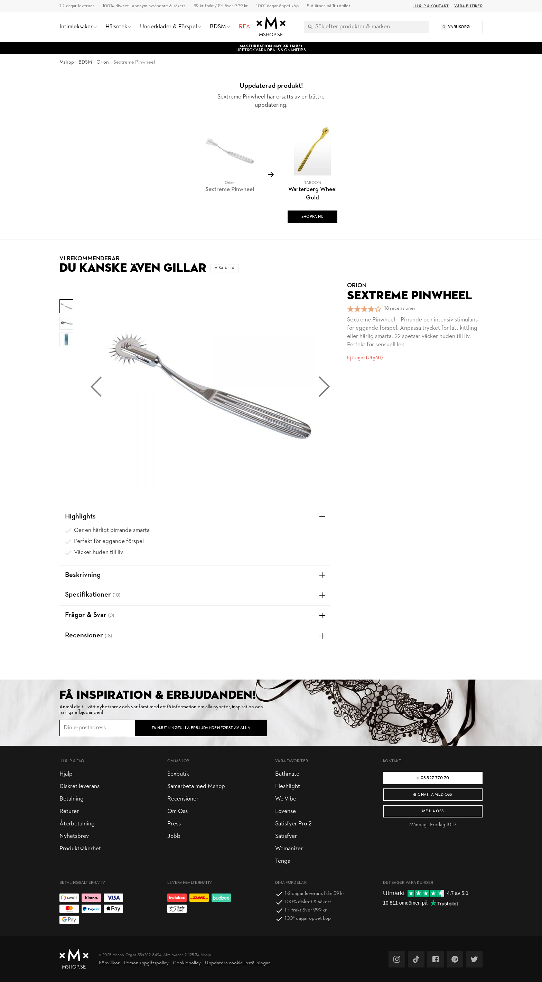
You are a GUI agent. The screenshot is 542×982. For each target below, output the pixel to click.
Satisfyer (286, 836)
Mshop (66, 62)
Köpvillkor (109, 963)
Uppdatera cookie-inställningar (237, 963)
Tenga (282, 861)
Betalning (71, 799)
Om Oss (177, 811)
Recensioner (182, 799)
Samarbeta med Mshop (196, 786)
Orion (102, 62)
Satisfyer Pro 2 (293, 824)
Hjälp (66, 774)
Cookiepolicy (187, 963)
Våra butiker (468, 6)
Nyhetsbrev (74, 836)
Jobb (173, 836)
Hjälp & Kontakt (431, 6)
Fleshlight (287, 786)
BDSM (85, 62)
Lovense (285, 811)
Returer (69, 811)
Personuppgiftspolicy (146, 963)
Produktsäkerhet (80, 849)
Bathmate (287, 774)
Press (174, 824)
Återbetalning (77, 824)
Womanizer (289, 849)
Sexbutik (178, 774)
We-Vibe (285, 799)
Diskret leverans (79, 786)
